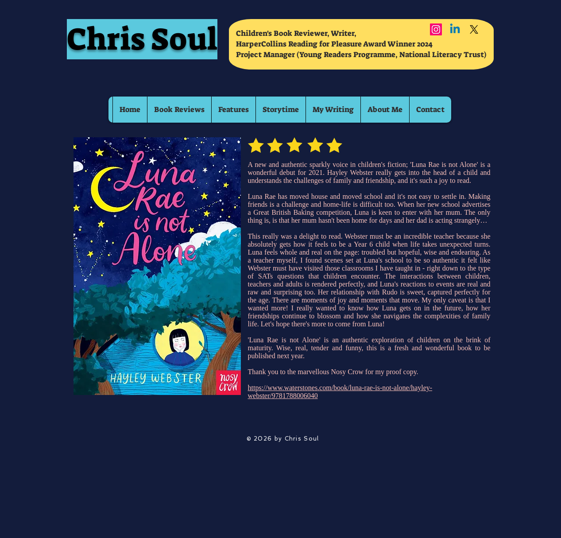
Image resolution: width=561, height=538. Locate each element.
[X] (474, 29)
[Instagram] (436, 29)
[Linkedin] (455, 29)
